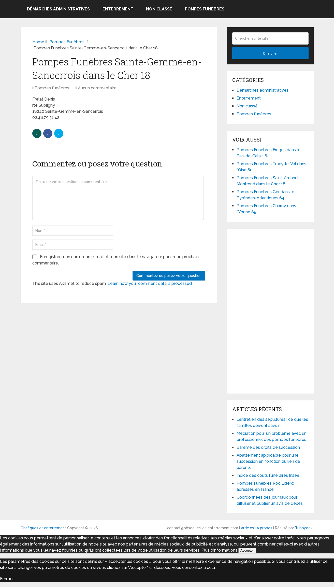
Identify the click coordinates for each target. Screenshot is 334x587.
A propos (264, 528)
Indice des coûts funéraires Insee (268, 475)
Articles (247, 528)
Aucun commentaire (97, 88)
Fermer (7, 578)
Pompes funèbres (204, 9)
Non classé (159, 9)
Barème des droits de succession (268, 447)
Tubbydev (304, 528)
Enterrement (118, 9)
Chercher (270, 53)
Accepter (247, 550)
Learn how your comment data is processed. (150, 283)
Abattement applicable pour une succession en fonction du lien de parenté (268, 461)
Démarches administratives (58, 9)
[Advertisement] (270, 310)
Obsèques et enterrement (43, 528)
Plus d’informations (219, 550)
